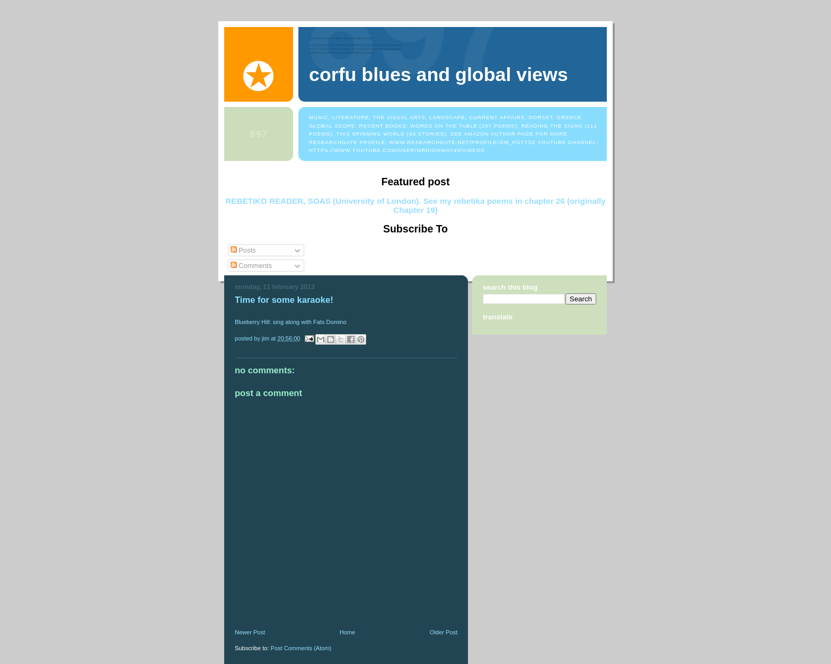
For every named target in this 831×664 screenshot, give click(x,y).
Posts (243, 250)
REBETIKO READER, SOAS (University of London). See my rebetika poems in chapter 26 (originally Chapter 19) (415, 205)
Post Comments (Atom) (301, 648)
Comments (251, 266)
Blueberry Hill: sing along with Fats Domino (291, 322)
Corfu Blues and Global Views (438, 74)
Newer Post (250, 632)
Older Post (443, 632)
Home (347, 632)
